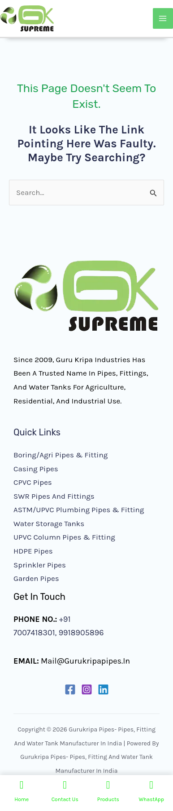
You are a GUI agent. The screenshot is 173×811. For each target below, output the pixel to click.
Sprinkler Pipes (39, 564)
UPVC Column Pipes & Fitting (64, 536)
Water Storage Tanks (48, 523)
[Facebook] (70, 689)
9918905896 (80, 633)
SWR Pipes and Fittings (54, 496)
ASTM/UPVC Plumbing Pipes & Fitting (78, 509)
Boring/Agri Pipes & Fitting (60, 454)
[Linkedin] (103, 689)
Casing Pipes (35, 468)
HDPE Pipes (33, 550)
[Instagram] (86, 689)
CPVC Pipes (32, 482)
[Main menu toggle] (163, 18)
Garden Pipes (36, 578)
